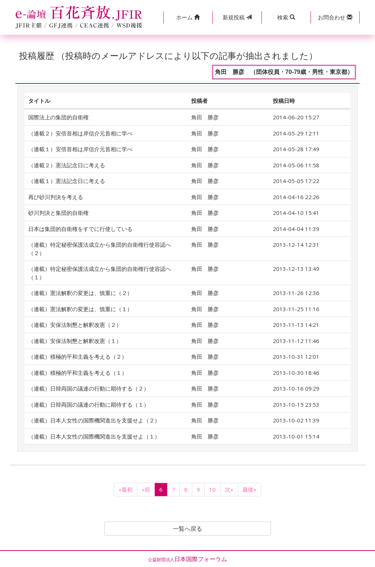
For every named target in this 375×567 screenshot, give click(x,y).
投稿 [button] (237, 17)
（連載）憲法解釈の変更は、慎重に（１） (80, 309)
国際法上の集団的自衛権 (58, 117)
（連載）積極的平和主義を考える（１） (77, 372)
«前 (146, 489)
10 (212, 489)
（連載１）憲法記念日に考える (66, 180)
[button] (187, 17)
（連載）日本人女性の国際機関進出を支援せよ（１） (94, 436)
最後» (249, 489)
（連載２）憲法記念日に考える (66, 165)
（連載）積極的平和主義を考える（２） (77, 356)
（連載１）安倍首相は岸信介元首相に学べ (80, 149)
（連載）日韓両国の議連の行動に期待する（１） (88, 404)
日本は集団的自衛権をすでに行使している (80, 228)
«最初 (126, 489)
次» (229, 489)
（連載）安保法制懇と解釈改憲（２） (75, 324)
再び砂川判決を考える (55, 197)
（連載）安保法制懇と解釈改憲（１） (75, 340)
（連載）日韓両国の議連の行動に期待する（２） (88, 388)
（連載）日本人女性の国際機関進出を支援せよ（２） (94, 420)
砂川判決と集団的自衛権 (58, 212)
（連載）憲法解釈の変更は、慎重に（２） (80, 292)
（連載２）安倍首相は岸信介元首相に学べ (80, 133)
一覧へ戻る (187, 529)
